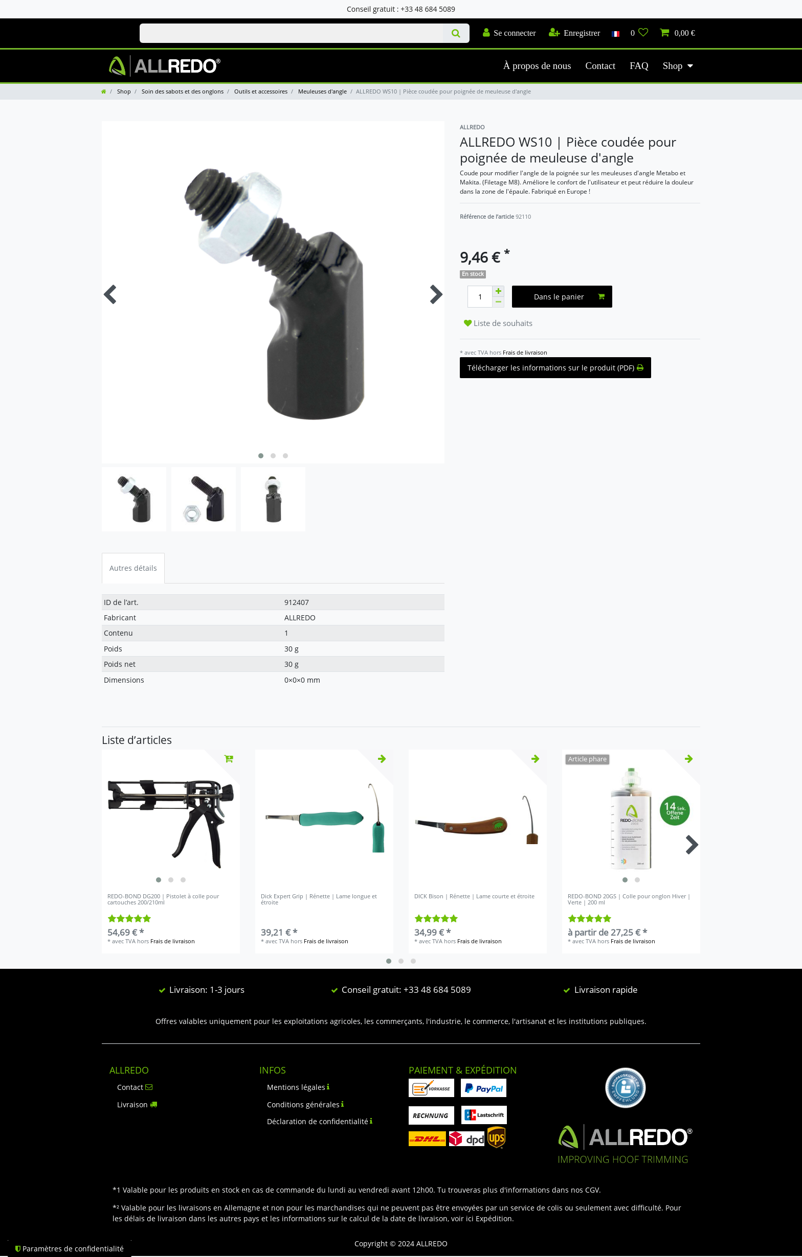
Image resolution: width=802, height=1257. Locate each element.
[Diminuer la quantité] (498, 302)
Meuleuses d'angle (322, 91)
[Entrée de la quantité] (479, 297)
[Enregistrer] (574, 33)
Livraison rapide (606, 989)
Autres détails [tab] (133, 568)
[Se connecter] (509, 33)
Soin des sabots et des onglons (182, 91)
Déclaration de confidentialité (320, 1121)
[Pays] (615, 33)
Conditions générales (305, 1104)
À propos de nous (537, 65)
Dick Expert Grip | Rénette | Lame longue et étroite (319, 899)
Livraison (137, 1104)
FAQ (639, 65)
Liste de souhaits (498, 323)
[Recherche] (456, 33)
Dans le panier (569, 296)
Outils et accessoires (260, 91)
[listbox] (171, 819)
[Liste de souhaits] (639, 33)
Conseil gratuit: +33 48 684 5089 (406, 989)
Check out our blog (110, 24)
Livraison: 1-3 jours (206, 989)
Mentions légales (298, 1087)
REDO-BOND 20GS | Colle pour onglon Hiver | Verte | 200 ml (629, 899)
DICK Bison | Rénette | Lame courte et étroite (474, 896)
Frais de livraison (525, 352)
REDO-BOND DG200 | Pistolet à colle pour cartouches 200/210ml (163, 899)
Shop (673, 65)
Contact (601, 65)
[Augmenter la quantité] (498, 291)
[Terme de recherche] (291, 33)
